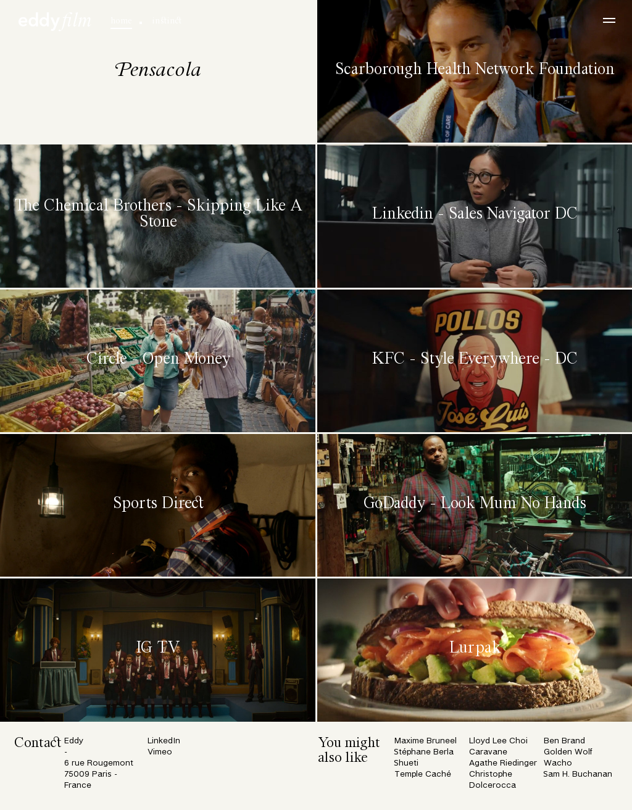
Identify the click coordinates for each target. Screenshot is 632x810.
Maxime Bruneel (425, 741)
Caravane (488, 752)
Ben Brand (564, 741)
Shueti (406, 763)
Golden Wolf (568, 752)
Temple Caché (422, 774)
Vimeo (160, 752)
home (121, 21)
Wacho (558, 763)
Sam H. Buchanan (578, 774)
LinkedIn (164, 741)
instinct (166, 21)
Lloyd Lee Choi (498, 741)
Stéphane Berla (424, 752)
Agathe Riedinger (503, 763)
